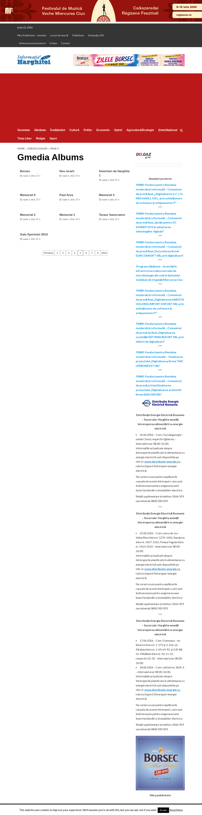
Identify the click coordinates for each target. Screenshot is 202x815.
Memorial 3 (107, 195)
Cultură (74, 130)
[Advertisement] (101, 99)
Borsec (25, 171)
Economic (103, 130)
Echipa (53, 43)
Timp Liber (24, 138)
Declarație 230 (96, 35)
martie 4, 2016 (29, 176)
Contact (65, 43)
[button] (182, 130)
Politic (88, 130)
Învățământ (57, 130)
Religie (40, 138)
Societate (23, 130)
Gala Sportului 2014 (34, 234)
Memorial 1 (67, 214)
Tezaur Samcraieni (112, 214)
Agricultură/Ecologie (140, 130)
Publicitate (78, 35)
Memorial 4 (28, 195)
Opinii (118, 130)
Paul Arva (66, 195)
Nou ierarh (66, 171)
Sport (53, 138)
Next (104, 253)
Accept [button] (163, 810)
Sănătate (40, 130)
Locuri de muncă (59, 35)
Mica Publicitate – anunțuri (31, 35)
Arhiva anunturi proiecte (32, 43)
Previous (48, 253)
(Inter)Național (167, 130)
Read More (176, 809)
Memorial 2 (28, 214)
